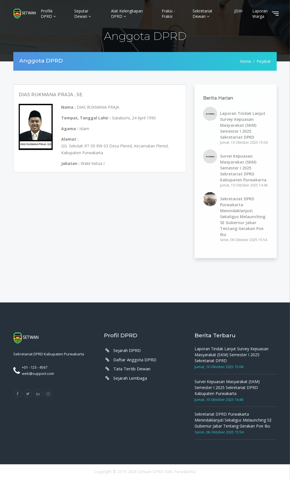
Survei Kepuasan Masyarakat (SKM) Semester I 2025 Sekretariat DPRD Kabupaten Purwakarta (243, 167)
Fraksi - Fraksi (168, 13)
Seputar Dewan (82, 13)
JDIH (238, 11)
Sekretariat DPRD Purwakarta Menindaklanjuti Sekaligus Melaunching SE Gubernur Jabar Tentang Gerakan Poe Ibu (242, 216)
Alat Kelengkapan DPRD (127, 13)
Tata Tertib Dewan (131, 368)
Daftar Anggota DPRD (134, 359)
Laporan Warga (260, 13)
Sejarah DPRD (127, 350)
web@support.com (38, 373)
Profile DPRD (48, 13)
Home (245, 61)
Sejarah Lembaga (130, 378)
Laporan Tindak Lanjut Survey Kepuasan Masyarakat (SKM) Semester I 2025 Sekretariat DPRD (242, 125)
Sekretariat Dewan (202, 13)
